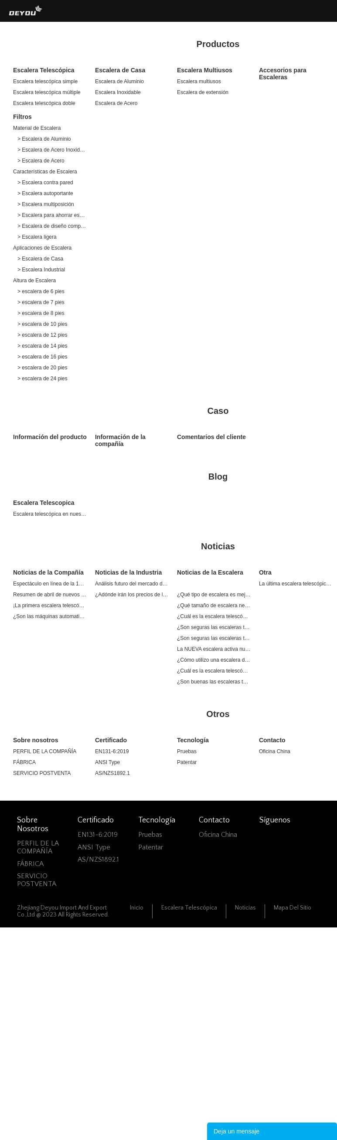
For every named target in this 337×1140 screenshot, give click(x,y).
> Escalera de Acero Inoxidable (52, 150)
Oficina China (274, 751)
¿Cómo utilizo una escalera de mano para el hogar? (214, 660)
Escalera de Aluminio (119, 81)
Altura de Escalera (34, 280)
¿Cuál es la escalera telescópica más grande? (214, 671)
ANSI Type (107, 762)
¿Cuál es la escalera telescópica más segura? (214, 616)
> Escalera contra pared (45, 182)
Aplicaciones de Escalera (42, 248)
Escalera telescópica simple (45, 81)
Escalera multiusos (199, 81)
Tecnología (193, 740)
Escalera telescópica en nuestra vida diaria (50, 514)
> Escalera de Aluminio (44, 139)
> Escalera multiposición (45, 204)
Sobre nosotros (35, 740)
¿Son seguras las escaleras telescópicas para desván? (214, 627)
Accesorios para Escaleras (282, 74)
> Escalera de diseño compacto (52, 226)
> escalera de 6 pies (41, 291)
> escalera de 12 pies (42, 335)
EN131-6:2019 (112, 751)
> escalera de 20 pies (42, 368)
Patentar (187, 762)
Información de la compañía (120, 440)
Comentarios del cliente (211, 436)
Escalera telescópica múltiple (47, 92)
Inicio (136, 907)
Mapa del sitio (292, 907)
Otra (265, 572)
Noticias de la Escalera (210, 572)
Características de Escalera (45, 172)
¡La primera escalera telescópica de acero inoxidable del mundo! (50, 605)
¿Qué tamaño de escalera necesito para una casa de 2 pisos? (214, 605)
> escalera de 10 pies (42, 324)
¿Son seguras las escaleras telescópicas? (214, 638)
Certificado (111, 740)
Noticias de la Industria (128, 572)
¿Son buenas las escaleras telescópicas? (214, 682)
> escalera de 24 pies (42, 378)
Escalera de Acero (116, 103)
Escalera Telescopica (44, 502)
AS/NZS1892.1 (112, 773)
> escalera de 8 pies (41, 313)
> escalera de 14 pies (42, 346)
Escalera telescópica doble (44, 103)
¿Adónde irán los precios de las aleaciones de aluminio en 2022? (132, 595)
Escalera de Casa (120, 70)
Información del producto (50, 436)
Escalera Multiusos (204, 70)
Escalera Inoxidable (118, 92)
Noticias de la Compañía (48, 572)
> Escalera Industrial (41, 270)
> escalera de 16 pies (42, 357)
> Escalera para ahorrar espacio (52, 215)
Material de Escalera (37, 128)
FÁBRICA (24, 762)
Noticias (245, 907)
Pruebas (187, 751)
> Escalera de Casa (40, 259)
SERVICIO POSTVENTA (42, 773)
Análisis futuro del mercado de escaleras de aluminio (132, 584)
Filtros (22, 116)
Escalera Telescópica (44, 70)
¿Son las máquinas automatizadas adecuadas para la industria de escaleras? (50, 616)
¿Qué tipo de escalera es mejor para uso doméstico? (214, 595)
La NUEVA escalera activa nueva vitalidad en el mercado (214, 649)
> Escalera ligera (37, 237)
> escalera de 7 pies (41, 302)
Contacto (272, 740)
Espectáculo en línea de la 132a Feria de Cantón (50, 584)
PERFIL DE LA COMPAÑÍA (44, 751)
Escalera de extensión (202, 92)
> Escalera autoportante (45, 193)
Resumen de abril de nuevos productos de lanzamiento (50, 595)
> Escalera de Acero (41, 161)
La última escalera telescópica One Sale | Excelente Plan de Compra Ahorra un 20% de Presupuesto (296, 584)
